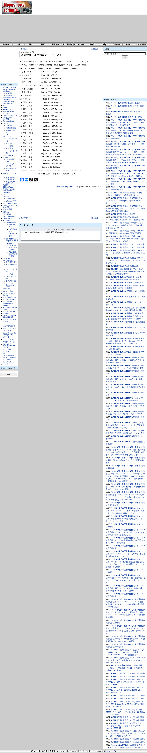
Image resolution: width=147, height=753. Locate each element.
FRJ (43, 44)
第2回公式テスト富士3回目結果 (132, 676)
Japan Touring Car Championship (9, 334)
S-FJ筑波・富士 (11, 281)
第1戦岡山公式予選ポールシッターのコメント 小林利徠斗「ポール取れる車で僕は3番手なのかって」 (125, 225)
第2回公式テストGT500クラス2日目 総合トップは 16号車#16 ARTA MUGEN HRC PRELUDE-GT (125, 660)
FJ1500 (6, 157)
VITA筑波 (9, 143)
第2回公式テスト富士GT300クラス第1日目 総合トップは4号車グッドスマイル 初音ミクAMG (125, 682)
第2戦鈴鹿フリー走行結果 (132, 117)
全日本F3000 (8, 301)
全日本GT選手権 (9, 326)
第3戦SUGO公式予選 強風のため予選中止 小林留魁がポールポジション (125, 144)
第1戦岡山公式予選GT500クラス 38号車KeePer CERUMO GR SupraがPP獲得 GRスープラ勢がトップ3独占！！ (126, 238)
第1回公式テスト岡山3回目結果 (132, 720)
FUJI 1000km (8, 360)
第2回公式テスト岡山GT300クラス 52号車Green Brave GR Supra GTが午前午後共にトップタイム (125, 704)
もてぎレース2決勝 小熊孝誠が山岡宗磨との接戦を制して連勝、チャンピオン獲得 (125, 518)
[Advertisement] (62, 21)
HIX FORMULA (8, 109)
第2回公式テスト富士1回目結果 (132, 699)
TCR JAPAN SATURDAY (10, 178)
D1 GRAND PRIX (9, 350)
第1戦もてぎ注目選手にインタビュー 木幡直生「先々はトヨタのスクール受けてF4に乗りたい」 (125, 667)
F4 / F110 (67, 44)
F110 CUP (10, 244)
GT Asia (6, 352)
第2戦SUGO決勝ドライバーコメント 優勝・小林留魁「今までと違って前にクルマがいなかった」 (125, 152)
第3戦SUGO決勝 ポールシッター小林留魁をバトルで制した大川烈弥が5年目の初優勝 (125, 130)
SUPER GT (7, 289)
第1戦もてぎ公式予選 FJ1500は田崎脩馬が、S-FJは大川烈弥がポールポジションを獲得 (125, 638)
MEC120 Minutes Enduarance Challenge (9, 190)
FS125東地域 (11, 128)
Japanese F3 (8, 218)
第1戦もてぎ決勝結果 (134, 313)
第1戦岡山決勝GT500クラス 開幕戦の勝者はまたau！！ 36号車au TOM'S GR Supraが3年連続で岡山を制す (125, 208)
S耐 (104, 44)
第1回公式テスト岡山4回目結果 (132, 717)
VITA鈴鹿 (9, 146)
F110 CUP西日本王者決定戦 (13, 254)
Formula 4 (6, 220)
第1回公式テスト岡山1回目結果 (132, 742)
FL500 (5, 185)
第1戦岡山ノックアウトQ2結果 (132, 244)
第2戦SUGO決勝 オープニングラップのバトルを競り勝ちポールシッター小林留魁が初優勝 (125, 160)
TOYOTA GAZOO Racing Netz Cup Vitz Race (9, 89)
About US (110, 751)
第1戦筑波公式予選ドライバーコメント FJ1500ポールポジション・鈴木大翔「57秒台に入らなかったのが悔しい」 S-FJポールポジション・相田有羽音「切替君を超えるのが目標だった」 (125, 476)
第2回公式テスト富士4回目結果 (132, 673)
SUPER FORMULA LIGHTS (122, 357)
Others (116, 44)
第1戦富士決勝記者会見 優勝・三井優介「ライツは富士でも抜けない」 (125, 406)
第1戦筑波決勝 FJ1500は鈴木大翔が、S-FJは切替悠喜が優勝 (125, 460)
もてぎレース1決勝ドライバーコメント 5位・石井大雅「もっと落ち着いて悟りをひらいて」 (125, 553)
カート (5, 123)
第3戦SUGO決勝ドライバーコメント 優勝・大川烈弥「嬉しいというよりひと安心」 (125, 122)
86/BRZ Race (8, 187)
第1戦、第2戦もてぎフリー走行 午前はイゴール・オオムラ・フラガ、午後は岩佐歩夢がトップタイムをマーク (125, 340)
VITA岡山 (9, 148)
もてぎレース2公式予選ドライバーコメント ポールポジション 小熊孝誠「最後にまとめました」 (126, 532)
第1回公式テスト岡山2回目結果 (132, 739)
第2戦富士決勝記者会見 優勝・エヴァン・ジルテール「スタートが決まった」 (125, 379)
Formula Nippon (9, 299)
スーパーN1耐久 (9, 339)
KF (7, 133)
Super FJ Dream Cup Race (10, 285)
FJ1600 (6, 313)
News (6, 44)
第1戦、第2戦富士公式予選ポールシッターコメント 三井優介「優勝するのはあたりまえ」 (125, 425)
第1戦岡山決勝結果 (127, 214)
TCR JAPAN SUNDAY (10, 182)
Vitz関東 (9, 95)
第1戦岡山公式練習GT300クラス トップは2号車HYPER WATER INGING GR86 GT (125, 252)
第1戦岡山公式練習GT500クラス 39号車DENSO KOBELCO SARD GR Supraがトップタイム (125, 260)
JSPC (5, 324)
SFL (31, 44)
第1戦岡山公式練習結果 (129, 266)
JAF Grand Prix (8, 356)
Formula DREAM (9, 311)
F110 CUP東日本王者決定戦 (13, 248)
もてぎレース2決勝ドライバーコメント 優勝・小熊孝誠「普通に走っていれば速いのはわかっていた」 (125, 510)
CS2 (4, 194)
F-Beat (55, 44)
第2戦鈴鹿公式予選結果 (131, 103)
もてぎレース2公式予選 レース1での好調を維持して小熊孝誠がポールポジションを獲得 (125, 540)
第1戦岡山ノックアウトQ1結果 (132, 247)
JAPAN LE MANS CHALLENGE (9, 316)
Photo (128, 44)
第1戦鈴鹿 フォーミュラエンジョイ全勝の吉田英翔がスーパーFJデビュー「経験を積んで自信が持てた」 (125, 271)
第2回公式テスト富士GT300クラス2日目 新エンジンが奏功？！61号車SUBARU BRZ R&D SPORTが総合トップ (125, 652)
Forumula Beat (8, 121)
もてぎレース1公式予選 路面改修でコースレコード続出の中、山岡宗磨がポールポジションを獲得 (125, 588)
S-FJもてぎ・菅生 (134, 120)
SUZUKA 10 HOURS (7, 118)
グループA (7, 337)
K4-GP (5, 354)
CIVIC (5, 107)
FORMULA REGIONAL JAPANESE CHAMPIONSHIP (9, 213)
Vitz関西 (9, 93)
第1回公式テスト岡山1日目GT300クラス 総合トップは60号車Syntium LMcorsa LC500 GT (123, 725)
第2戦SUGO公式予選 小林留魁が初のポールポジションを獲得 (125, 181)
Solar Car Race (8, 362)
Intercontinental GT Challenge (10, 98)
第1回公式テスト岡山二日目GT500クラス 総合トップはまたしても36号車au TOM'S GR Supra (125, 712)
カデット (9, 125)
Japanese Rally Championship (8, 102)
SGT (92, 44)
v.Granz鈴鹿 (10, 198)
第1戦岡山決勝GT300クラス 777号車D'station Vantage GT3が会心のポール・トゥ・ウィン (125, 200)
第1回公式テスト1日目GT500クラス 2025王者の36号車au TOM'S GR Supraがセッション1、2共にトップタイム (125, 733)
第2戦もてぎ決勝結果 (134, 283)
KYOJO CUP (8, 209)
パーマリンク (73, 187)
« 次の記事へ (24, 49)
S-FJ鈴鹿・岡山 (11, 262)
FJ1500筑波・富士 (118, 447)
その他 (5, 364)
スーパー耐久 (8, 291)
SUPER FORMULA (10, 115)
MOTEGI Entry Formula (8, 112)
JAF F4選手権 (11, 222)
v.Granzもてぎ (11, 201)
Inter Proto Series (9, 297)
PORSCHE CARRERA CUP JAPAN (9, 345)
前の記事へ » (96, 49)
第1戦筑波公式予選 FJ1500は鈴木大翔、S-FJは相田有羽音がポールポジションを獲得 (125, 486)
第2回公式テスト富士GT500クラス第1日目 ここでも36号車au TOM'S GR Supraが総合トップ (125, 690)
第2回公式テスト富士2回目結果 (132, 696)
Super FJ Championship (8, 259)
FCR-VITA (9, 155)
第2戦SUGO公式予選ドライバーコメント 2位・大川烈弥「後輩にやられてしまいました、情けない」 (125, 173)
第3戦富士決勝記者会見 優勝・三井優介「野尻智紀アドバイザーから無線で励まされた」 (125, 359)
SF (18, 44)
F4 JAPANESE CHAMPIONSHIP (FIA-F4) (12, 240)
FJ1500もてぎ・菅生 (119, 120)
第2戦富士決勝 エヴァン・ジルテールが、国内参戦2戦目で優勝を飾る (126, 387)
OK (7, 135)
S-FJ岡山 (9, 274)
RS (4, 105)
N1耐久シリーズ (9, 342)
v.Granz (6, 196)
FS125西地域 (11, 130)
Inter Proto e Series (10, 203)
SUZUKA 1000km (9, 358)
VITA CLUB (7, 137)
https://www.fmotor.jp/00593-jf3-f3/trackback (62, 236)
